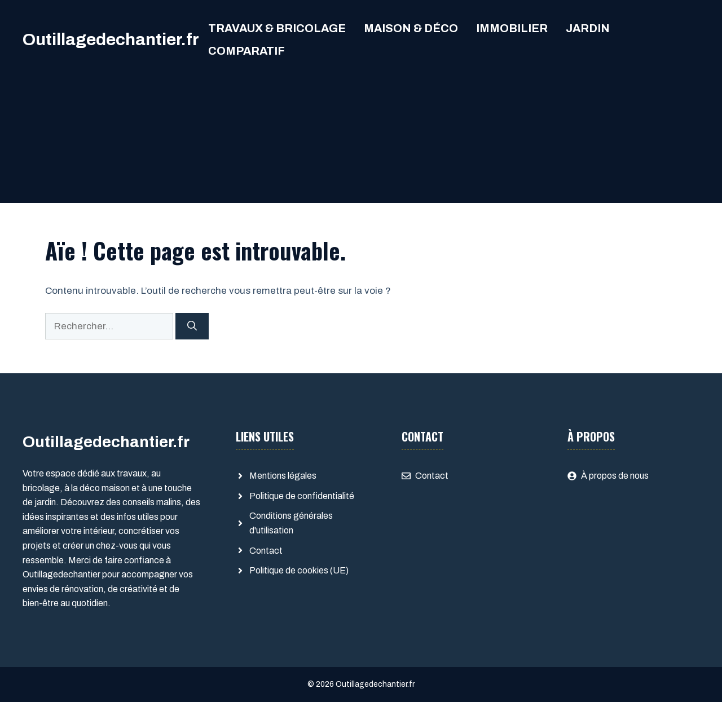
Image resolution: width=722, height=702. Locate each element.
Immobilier (512, 28)
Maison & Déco (411, 28)
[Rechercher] (192, 326)
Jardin (588, 28)
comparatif (246, 51)
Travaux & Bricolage (277, 28)
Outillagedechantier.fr (111, 39)
